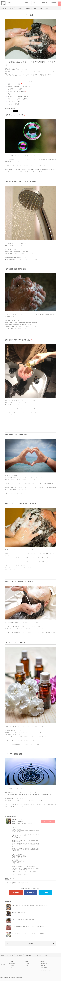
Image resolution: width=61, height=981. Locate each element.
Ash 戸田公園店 (19, 8)
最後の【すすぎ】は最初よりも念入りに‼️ (18, 99)
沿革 (25, 967)
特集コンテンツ (12, 963)
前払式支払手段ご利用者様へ (46, 971)
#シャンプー (9, 882)
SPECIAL (27, 3)
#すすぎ (14, 882)
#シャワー (20, 882)
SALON (18, 3)
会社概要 (26, 961)
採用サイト (42, 961)
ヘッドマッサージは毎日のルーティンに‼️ (18, 96)
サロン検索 (11, 961)
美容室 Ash (3, 8)
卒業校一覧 (42, 965)
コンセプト (27, 963)
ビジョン (26, 965)
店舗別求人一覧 (43, 963)
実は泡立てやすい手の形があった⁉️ (17, 91)
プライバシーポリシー (44, 969)
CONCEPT (53, 3)
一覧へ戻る (30, 943)
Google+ (16, 892)
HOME (10, 3)
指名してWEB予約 (48, 821)
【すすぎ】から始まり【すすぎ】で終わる (19, 86)
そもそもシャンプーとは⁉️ (15, 84)
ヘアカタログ (11, 965)
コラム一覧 (10, 8)
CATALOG (36, 3)
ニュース (10, 967)
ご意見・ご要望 (43, 967)
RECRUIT (44, 3)
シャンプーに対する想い (14, 104)
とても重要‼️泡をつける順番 (15, 89)
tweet (45, 892)
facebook (30, 892)
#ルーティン (25, 882)
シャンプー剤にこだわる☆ (15, 101)
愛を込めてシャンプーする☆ (15, 94)
